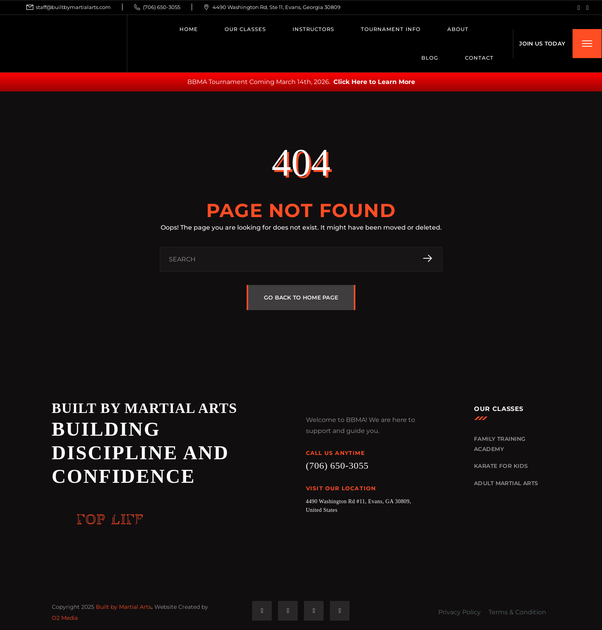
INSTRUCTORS (313, 29)
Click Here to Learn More (374, 82)
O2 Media (65, 617)
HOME (188, 29)
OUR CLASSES (245, 29)
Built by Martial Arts (123, 606)
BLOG (429, 58)
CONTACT (479, 58)
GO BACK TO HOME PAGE (301, 297)
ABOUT (457, 29)
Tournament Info (391, 29)
